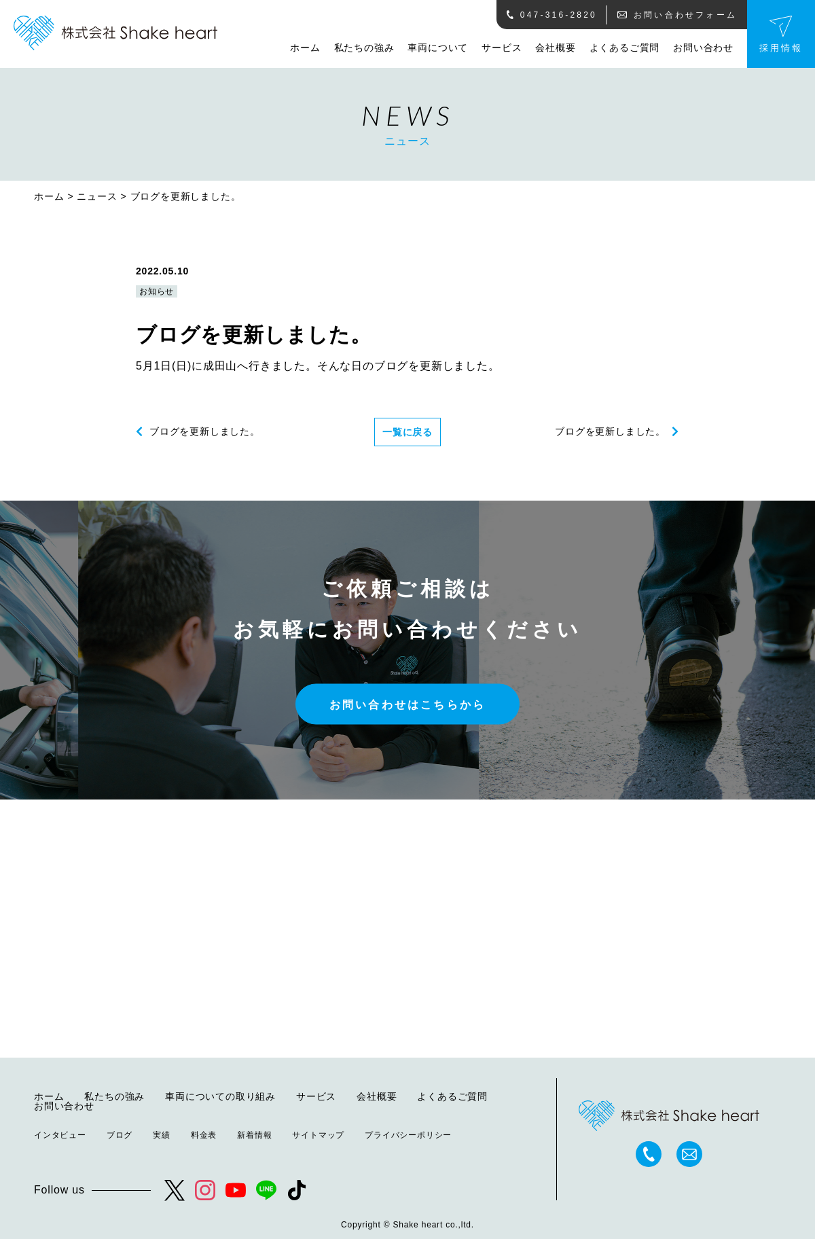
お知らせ (156, 291)
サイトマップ (318, 1135)
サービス (502, 47)
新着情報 (254, 1135)
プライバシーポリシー (408, 1135)
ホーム (305, 47)
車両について (438, 47)
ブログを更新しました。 (204, 431)
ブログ (119, 1135)
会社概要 (555, 47)
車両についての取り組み (220, 1096)
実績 (161, 1135)
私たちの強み (364, 47)
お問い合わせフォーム (677, 15)
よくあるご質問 (625, 47)
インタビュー (60, 1135)
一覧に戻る (407, 432)
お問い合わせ (703, 47)
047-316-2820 (552, 15)
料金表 (204, 1135)
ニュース (97, 196)
